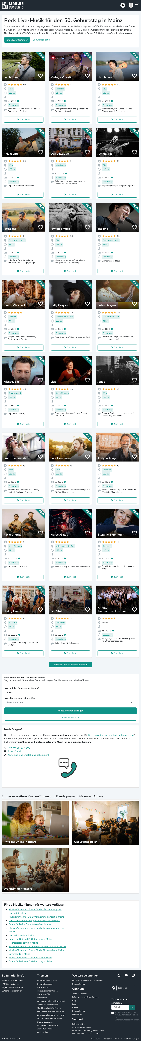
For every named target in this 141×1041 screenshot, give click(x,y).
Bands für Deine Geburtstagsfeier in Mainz (30, 924)
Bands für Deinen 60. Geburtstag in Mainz (30, 939)
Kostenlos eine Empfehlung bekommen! (28, 755)
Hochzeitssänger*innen (47, 990)
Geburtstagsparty (45, 984)
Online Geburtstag (45, 1022)
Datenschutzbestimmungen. (127, 1019)
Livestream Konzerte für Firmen (51, 1015)
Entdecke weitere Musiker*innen (71, 664)
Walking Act (42, 1032)
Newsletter (77, 1014)
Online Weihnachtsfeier (47, 1004)
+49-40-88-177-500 (19, 747)
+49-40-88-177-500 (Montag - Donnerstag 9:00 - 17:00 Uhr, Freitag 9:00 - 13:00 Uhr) (88, 1030)
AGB (117, 1039)
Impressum (95, 1039)
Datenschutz (107, 1039)
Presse (75, 1007)
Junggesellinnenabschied (48, 1025)
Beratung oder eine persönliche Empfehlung (111, 735)
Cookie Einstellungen (130, 1039)
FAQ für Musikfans (10, 984)
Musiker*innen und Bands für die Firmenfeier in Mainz (36, 950)
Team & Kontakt (79, 993)
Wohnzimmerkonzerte (46, 980)
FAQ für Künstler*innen (12, 980)
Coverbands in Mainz (19, 954)
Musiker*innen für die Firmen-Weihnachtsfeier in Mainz (37, 946)
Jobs (74, 1004)
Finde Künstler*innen (17, 40)
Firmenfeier (42, 997)
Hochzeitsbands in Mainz (21, 935)
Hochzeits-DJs (43, 994)
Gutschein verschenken (12, 990)
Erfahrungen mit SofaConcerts (85, 997)
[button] (133, 5)
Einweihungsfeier (44, 1028)
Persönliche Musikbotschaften (50, 1011)
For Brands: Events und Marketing (87, 980)
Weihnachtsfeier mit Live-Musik (51, 1001)
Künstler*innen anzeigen (70, 710)
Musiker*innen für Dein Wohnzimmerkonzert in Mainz (36, 916)
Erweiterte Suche (71, 717)
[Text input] (120, 1007)
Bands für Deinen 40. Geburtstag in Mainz (30, 961)
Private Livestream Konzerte (49, 1018)
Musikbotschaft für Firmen (49, 1008)
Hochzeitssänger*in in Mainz (23, 942)
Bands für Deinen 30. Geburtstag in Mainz (30, 957)
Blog (74, 1000)
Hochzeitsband (43, 987)
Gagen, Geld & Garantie (12, 987)
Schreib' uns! (14, 751)
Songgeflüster (78, 984)
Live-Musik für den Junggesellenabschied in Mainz (34, 920)
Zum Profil (25, 119)
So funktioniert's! (41, 39)
